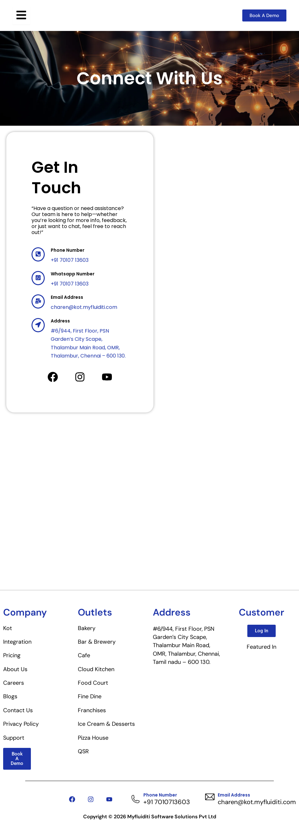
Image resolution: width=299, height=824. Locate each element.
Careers (13, 683)
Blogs (10, 696)
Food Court (93, 683)
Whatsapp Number (73, 274)
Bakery (86, 628)
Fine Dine (89, 696)
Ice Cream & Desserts (106, 724)
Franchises (92, 710)
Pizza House (93, 738)
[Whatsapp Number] (38, 278)
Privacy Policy (21, 724)
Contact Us (18, 710)
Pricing (11, 655)
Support (13, 738)
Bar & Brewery (97, 642)
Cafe (84, 655)
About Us (15, 669)
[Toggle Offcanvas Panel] (21, 15)
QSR (83, 751)
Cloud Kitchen (96, 669)
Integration (17, 642)
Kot (7, 628)
